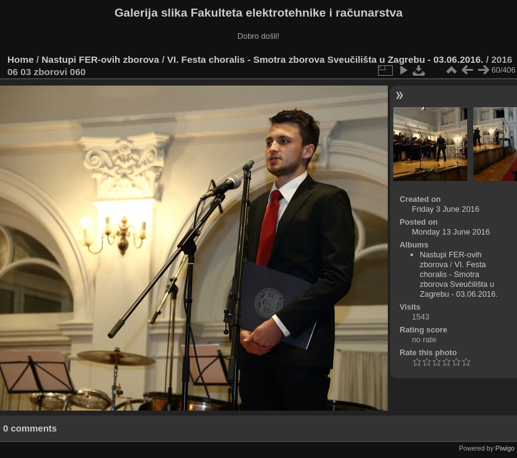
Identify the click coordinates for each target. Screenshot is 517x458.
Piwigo (505, 448)
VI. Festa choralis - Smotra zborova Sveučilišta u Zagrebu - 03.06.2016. (325, 59)
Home (20, 59)
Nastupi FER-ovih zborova (100, 59)
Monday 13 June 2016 (451, 231)
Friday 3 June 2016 (445, 209)
